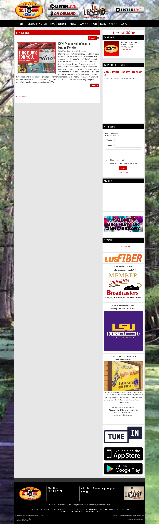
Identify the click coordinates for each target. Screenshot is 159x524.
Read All (92, 38)
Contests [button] (113, 23)
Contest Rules (114, 509)
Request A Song (126, 49)
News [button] (52, 23)
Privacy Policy (63, 511)
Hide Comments (23, 96)
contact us (106, 505)
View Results (123, 172)
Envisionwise (121, 515)
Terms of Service (77, 511)
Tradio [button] (94, 23)
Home (21, 23)
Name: (109, 140)
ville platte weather (123, 209)
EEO (54, 509)
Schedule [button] (62, 23)
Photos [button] (73, 23)
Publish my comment (114, 160)
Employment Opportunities (68, 509)
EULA (98, 511)
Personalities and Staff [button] (37, 23)
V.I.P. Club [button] (83, 23)
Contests (103, 509)
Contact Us (126, 509)
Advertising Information (88, 509)
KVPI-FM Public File (43, 509)
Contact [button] (124, 23)
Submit (123, 168)
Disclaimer (90, 511)
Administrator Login (138, 515)
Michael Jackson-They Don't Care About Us (123, 73)
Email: (109, 146)
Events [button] (103, 23)
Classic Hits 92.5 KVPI (123, 246)
